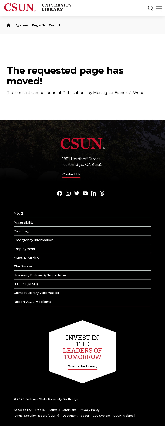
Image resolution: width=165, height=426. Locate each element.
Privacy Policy (89, 410)
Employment (24, 249)
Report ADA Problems (32, 302)
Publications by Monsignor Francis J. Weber (104, 92)
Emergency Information (33, 240)
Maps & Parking (27, 258)
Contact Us (71, 174)
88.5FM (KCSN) (26, 284)
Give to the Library (82, 366)
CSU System (101, 415)
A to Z (18, 213)
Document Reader (75, 415)
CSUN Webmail (124, 415)
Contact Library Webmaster (36, 293)
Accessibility (23, 222)
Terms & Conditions (62, 410)
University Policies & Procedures (40, 275)
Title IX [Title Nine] (40, 410)
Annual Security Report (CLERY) (36, 415)
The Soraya (23, 266)
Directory (21, 231)
